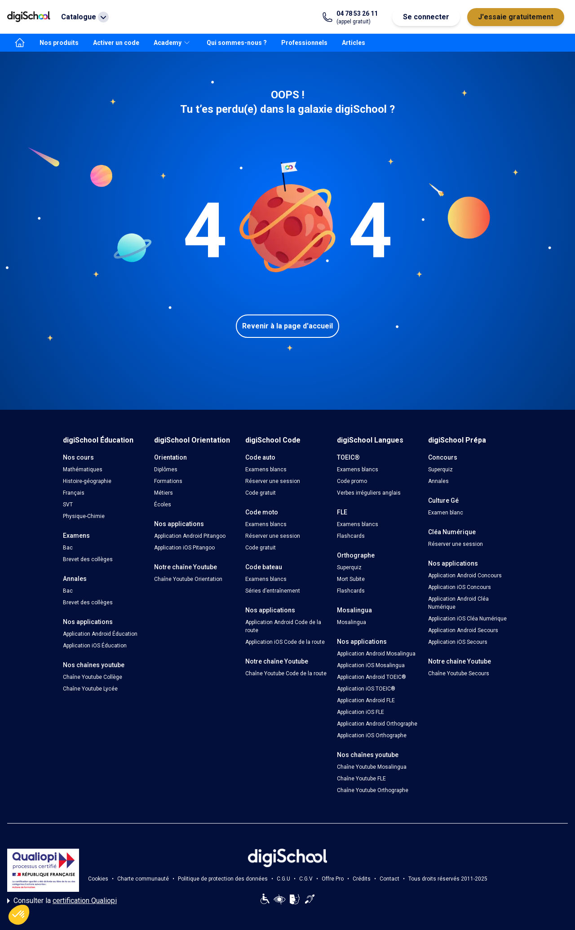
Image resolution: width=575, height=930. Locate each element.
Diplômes (165, 469)
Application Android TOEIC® (371, 677)
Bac (68, 548)
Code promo (352, 481)
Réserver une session (272, 481)
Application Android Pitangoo (190, 536)
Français (73, 493)
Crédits (362, 879)
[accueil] (19, 43)
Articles (353, 42)
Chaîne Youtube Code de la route (286, 673)
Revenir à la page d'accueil (287, 326)
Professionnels (304, 42)
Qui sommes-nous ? (237, 42)
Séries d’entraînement (272, 591)
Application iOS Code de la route (285, 642)
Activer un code (116, 42)
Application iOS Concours (459, 587)
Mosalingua (351, 622)
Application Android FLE (366, 700)
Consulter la (62, 900)
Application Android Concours (465, 575)
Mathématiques (82, 469)
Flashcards (351, 536)
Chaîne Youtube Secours (458, 673)
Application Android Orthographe (377, 724)
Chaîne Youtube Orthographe (372, 790)
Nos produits (59, 42)
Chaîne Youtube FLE (361, 778)
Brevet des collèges (88, 559)
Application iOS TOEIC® (366, 689)
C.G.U (283, 879)
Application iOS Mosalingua (371, 665)
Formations (168, 481)
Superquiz (349, 567)
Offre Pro (333, 879)
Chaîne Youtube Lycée (90, 689)
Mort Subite (351, 579)
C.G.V (306, 879)
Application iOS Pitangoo (184, 548)
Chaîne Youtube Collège (92, 677)
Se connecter (426, 17)
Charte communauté (143, 879)
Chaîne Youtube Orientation (188, 579)
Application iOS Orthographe (372, 735)
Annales (438, 481)
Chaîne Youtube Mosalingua (372, 767)
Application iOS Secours (457, 642)
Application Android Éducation (100, 634)
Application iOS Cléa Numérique (467, 619)
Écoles (162, 504)
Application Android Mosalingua (376, 654)
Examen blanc (445, 512)
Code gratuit (260, 493)
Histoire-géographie (87, 481)
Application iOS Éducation (95, 645)
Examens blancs (266, 469)
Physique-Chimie (84, 516)
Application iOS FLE (360, 712)
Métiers (163, 493)
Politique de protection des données (223, 879)
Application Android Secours (463, 630)
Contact (389, 879)
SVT (68, 504)
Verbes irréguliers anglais (369, 493)
